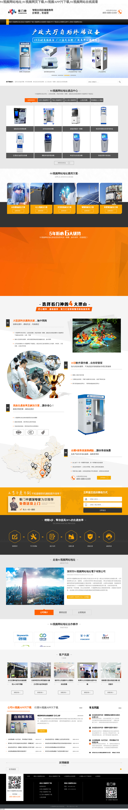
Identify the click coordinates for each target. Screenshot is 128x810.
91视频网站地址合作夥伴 (64, 624)
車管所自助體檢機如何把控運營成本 (55, 747)
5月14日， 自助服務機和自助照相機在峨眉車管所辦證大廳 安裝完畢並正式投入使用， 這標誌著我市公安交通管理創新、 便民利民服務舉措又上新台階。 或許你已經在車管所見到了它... (60, 721)
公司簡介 (44, 612)
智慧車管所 (31, 100)
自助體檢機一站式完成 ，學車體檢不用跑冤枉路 (21, 739)
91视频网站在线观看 (40, 22)
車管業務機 (28, 82)
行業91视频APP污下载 (46, 707)
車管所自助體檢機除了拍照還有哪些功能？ (57, 751)
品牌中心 (67, 22)
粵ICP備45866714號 (72, 806)
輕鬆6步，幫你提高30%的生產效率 (64, 520)
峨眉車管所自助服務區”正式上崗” (49, 715)
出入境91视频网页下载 (46, 794)
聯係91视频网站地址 (76, 22)
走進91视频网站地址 (64, 559)
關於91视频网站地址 (15, 22)
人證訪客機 (83, 100)
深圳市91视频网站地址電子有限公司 (86, 571)
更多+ (81, 708)
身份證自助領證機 (38, 82)
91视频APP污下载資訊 (52, 22)
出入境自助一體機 (50, 82)
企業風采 (82, 612)
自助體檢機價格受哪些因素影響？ (17, 751)
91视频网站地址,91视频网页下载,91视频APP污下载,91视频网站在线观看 (49, 2)
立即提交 (103, 510)
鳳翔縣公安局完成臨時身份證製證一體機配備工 (21, 743)
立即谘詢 (104, 478)
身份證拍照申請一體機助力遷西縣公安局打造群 (21, 747)
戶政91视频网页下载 (45, 792)
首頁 (7, 22)
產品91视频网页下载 (27, 22)
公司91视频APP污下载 (19, 707)
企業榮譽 (62, 22)
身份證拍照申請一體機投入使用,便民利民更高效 (58, 739)
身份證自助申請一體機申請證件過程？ (105, 727)
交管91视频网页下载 (45, 789)
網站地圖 (2, 809)
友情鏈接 (64, 762)
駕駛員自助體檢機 (62, 82)
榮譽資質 (63, 612)
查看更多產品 (64, 163)
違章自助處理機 (19, 82)
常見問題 (94, 707)
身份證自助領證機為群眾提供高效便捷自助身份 (58, 743)
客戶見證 (64, 654)
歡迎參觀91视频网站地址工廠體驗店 (79, 597)
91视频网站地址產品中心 (64, 90)
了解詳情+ (42, 731)
